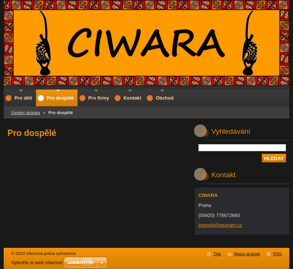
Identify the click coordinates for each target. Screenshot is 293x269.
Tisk (217, 254)
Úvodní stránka (25, 112)
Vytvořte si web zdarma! (36, 262)
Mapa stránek (247, 254)
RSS (277, 254)
